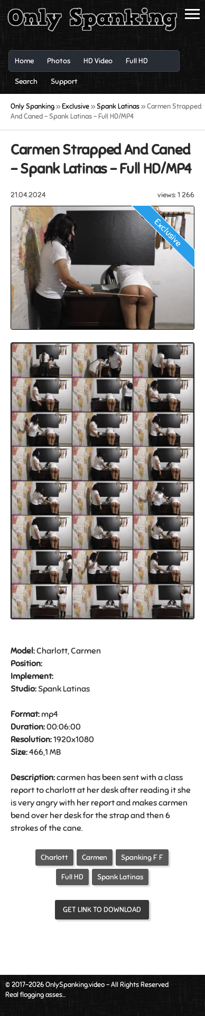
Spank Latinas (120, 877)
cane (72, 828)
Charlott (54, 857)
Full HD (72, 877)
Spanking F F (142, 857)
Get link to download (102, 909)
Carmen (94, 857)
